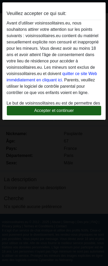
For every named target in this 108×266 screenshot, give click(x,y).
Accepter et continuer (54, 110)
